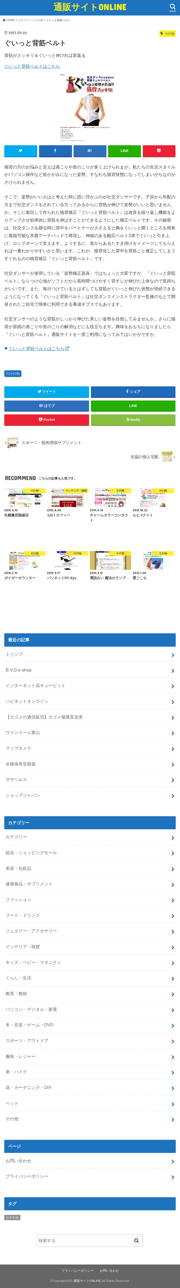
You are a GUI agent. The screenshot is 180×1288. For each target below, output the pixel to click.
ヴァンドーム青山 (23, 732)
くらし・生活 (18, 977)
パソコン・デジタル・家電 (31, 1009)
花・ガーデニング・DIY (28, 1087)
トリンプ (14, 654)
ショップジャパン (23, 795)
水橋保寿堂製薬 (21, 763)
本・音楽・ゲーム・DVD (29, 1024)
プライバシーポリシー (27, 1176)
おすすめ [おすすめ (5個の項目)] (12, 1217)
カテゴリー (16, 836)
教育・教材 (16, 993)
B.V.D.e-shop (18, 669)
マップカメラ (18, 748)
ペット (12, 1103)
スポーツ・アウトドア (27, 1040)
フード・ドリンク (23, 915)
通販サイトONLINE (89, 7)
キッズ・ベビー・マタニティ (33, 962)
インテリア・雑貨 (23, 946)
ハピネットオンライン (27, 701)
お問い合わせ (18, 1160)
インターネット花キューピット (36, 685)
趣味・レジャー (21, 1056)
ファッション (18, 899)
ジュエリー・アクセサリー (31, 930)
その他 (15, 373)
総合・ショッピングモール (31, 852)
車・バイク (16, 1071)
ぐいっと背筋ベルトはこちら (32, 66)
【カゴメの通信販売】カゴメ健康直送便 (44, 716)
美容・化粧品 (18, 868)
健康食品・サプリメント (29, 883)
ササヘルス (16, 779)
